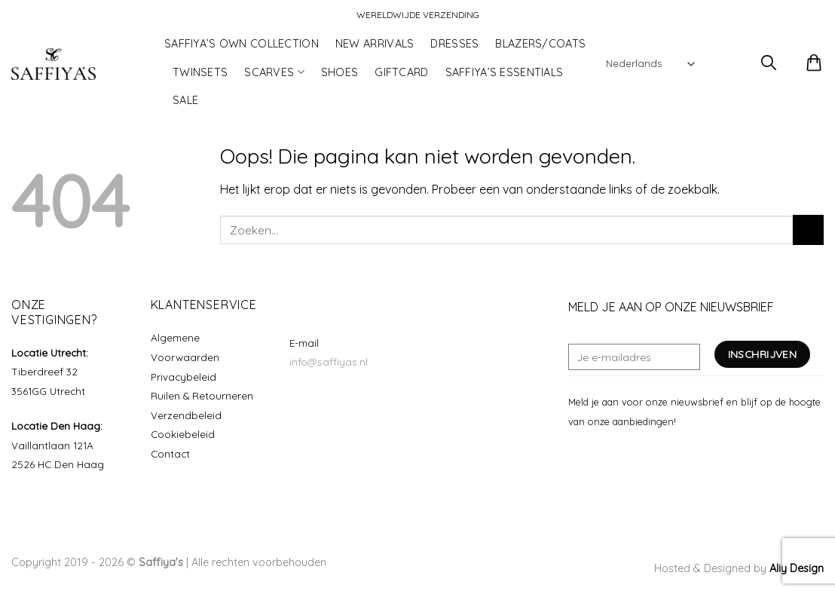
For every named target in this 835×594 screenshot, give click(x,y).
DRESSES (454, 44)
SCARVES (274, 72)
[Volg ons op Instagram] (595, 457)
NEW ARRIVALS (374, 44)
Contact (170, 453)
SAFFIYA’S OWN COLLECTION (241, 44)
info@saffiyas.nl (328, 361)
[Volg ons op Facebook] (577, 457)
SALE (185, 100)
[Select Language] (650, 63)
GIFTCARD (401, 72)
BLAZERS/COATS (540, 44)
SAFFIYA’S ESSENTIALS (504, 72)
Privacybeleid (183, 376)
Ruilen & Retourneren (202, 395)
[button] (725, 64)
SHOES (339, 72)
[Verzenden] (808, 229)
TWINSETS (200, 72)
